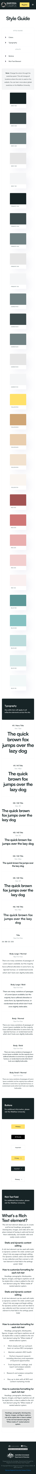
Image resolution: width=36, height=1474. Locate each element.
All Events (18, 1137)
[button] (33, 5)
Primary (18, 1126)
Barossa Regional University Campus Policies (18, 1470)
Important (18, 1147)
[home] (9, 4)
